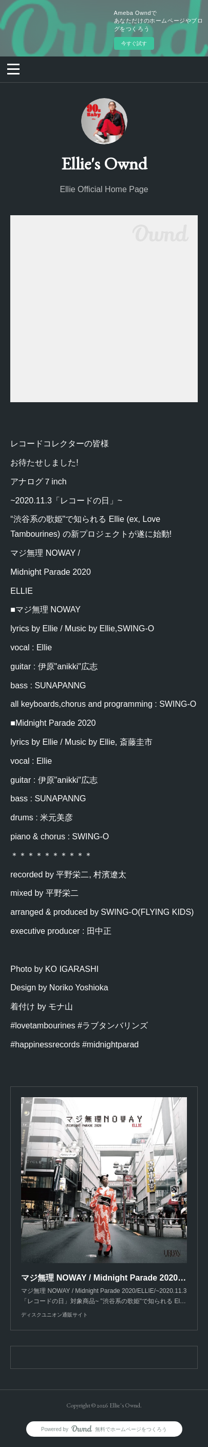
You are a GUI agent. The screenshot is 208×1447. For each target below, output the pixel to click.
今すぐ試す (134, 43)
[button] (13, 68)
